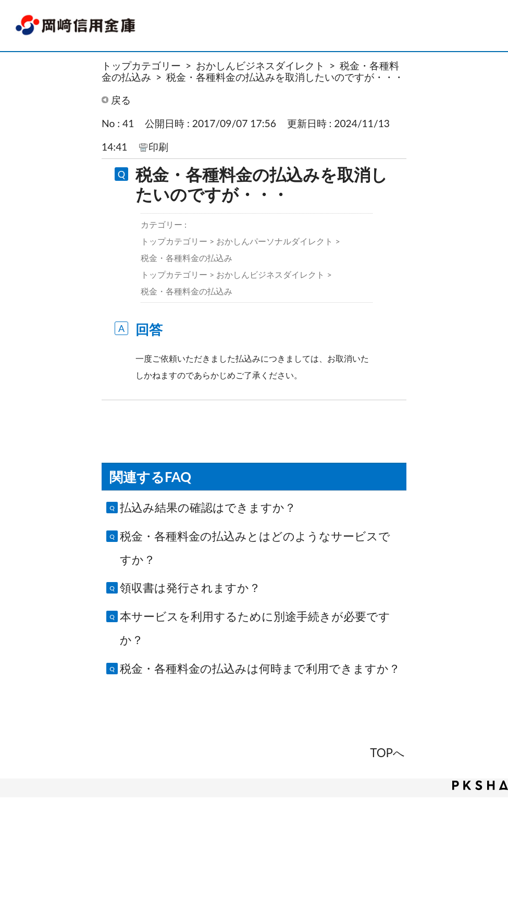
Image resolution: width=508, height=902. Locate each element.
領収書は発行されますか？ (190, 587)
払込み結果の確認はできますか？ (208, 507)
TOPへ (387, 753)
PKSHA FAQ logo (480, 785)
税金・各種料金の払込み (186, 258)
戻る (121, 100)
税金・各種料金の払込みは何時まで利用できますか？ (260, 668)
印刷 (158, 147)
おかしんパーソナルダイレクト (274, 241)
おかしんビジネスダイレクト (260, 65)
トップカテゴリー (141, 65)
